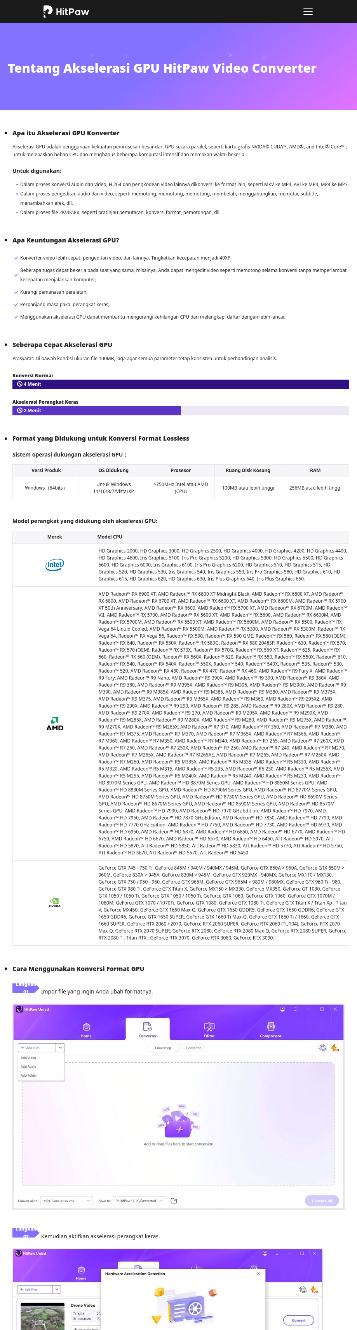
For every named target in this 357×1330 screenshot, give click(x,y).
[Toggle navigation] (308, 11)
